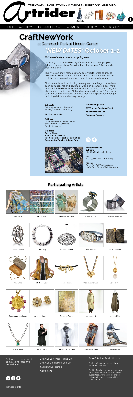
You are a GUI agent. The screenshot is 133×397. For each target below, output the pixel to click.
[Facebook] (13, 378)
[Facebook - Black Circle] (130, 19)
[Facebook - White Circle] (94, 139)
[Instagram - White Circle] (88, 139)
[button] (26, 26)
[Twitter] (18, 378)
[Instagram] (8, 378)
